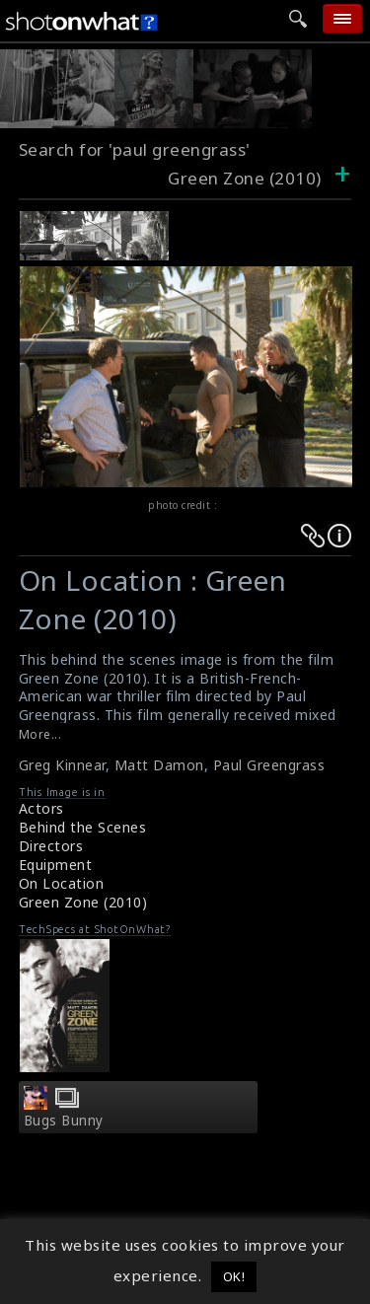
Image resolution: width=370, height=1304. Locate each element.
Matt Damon (159, 765)
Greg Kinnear (62, 765)
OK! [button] (234, 1276)
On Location (62, 883)
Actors (41, 808)
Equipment (56, 864)
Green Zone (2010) (83, 902)
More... (40, 734)
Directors (51, 845)
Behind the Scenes (83, 827)
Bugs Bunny (64, 1120)
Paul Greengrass (269, 765)
